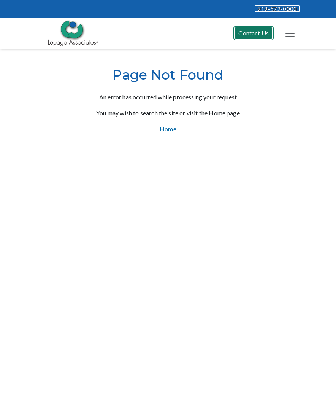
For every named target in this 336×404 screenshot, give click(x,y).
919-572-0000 (277, 8)
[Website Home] (71, 33)
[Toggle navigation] (290, 33)
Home (168, 129)
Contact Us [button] (253, 33)
